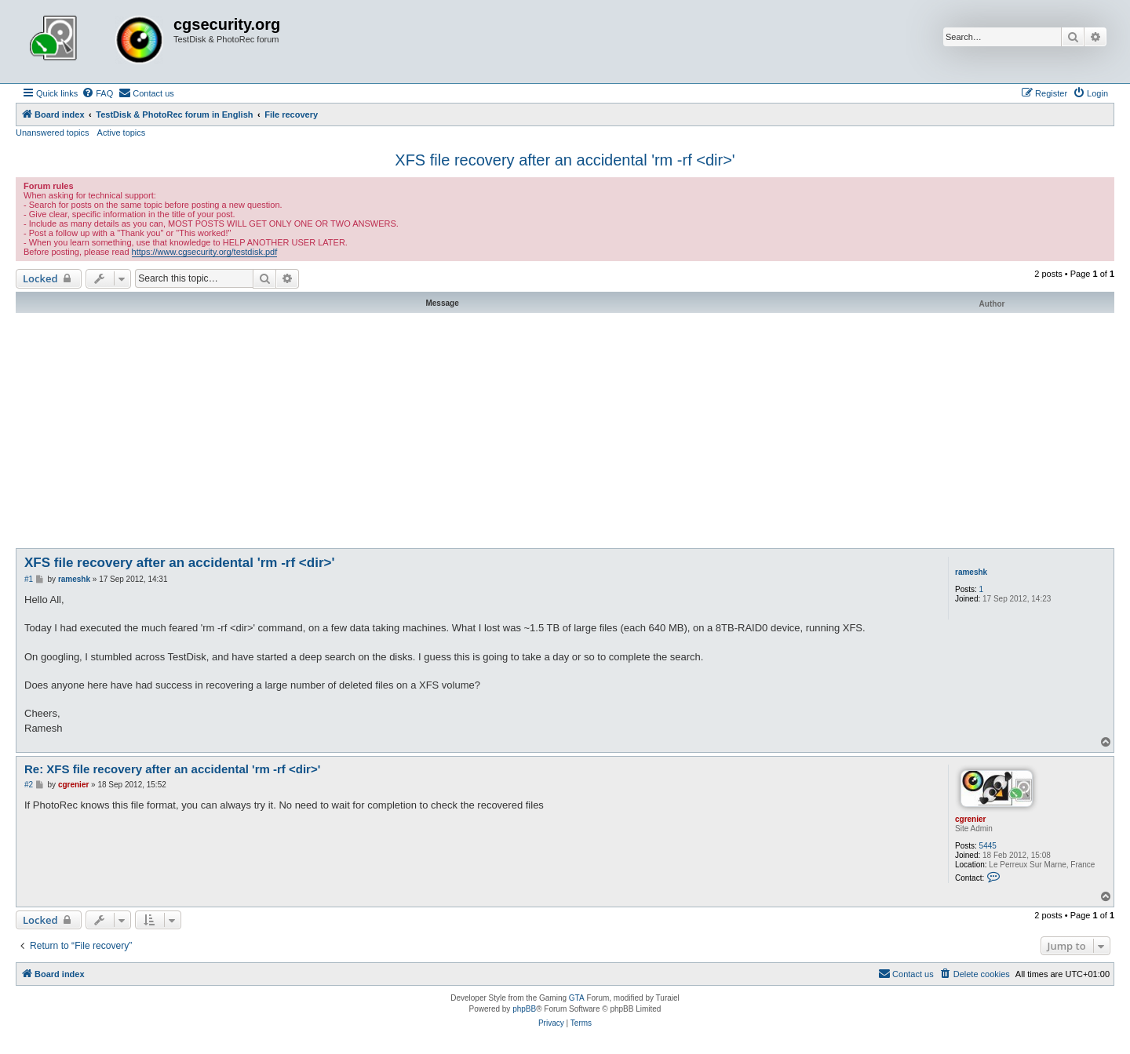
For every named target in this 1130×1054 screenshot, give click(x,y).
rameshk (971, 572)
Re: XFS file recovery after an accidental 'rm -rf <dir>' (172, 769)
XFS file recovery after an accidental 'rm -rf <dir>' (564, 160)
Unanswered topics (52, 132)
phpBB (524, 1009)
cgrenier (970, 819)
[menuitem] (97, 93)
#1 (28, 579)
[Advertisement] (565, 430)
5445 (988, 845)
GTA (577, 998)
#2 (28, 784)
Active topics (121, 132)
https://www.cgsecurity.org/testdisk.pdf (205, 251)
